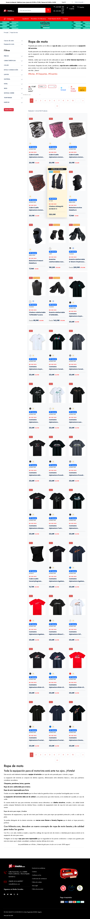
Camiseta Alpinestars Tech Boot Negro (55, 527)
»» (57, 106)
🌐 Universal (63, 89)
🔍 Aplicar (82, 89)
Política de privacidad (37, 889)
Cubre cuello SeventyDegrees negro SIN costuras (36, 580)
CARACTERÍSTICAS (10, 61)
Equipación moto (9, 44)
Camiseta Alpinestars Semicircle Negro (75, 527)
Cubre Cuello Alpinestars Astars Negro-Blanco (76, 156)
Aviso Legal (35, 885)
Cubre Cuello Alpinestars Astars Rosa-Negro (56, 156)
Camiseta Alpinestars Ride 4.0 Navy (56, 686)
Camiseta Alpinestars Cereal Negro (56, 368)
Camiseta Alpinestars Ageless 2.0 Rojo (36, 633)
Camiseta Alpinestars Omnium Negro (76, 739)
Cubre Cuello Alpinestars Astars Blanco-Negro (36, 156)
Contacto (34, 872)
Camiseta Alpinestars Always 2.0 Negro (36, 527)
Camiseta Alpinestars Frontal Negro (36, 739)
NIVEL (6, 84)
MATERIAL (7, 79)
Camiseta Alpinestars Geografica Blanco (56, 421)
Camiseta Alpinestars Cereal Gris (76, 368)
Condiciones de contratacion (39, 878)
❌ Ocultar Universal (73, 89)
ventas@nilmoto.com (14, 884)
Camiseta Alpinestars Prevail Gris (76, 474)
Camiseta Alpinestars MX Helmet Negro (34, 474)
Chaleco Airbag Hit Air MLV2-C (56, 207)
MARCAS (6, 102)
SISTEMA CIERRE (9, 93)
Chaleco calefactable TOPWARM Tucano (37, 313)
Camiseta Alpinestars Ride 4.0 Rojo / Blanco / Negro (76, 686)
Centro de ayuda (79, 2)
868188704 (12, 877)
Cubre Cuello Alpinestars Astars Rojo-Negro (36, 209)
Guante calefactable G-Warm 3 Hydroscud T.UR (77, 260)
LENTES (6, 74)
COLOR (6, 65)
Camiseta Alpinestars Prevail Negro (56, 474)
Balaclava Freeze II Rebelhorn (36, 262)
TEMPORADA (8, 98)
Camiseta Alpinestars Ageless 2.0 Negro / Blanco (56, 580)
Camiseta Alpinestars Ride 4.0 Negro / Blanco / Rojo (36, 686)
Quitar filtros (9, 110)
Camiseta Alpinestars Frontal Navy (56, 739)
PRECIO (6, 56)
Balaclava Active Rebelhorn (75, 209)
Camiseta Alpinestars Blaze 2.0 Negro (57, 633)
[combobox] (67, 2)
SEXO (5, 88)
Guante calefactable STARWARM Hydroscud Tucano (57, 313)
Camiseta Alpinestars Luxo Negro (75, 421)
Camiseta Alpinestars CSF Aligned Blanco (75, 633)
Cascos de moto (9, 41)
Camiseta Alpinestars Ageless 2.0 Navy (76, 580)
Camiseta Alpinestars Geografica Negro (36, 421)
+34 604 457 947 (59, 12)
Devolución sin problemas (38, 868)
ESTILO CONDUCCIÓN (11, 70)
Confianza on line (36, 875)
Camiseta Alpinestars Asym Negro (75, 315)
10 (73, 100)
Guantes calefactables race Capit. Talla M (56, 260)
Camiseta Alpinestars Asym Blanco (35, 368)
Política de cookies (37, 882)
